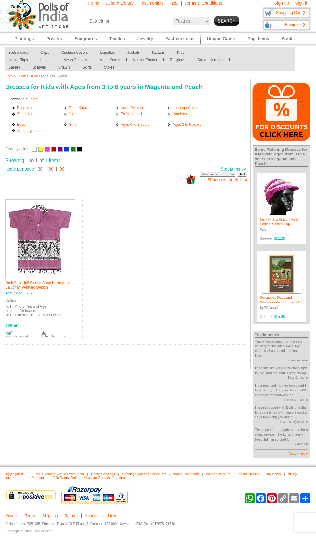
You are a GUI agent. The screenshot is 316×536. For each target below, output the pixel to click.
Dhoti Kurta (78, 108)
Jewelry (145, 38)
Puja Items (258, 38)
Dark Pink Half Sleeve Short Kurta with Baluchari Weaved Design (37, 285)
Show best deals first (227, 179)
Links (112, 515)
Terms (30, 515)
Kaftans (158, 52)
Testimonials (152, 3)
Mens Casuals (75, 60)
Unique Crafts (221, 38)
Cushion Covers (74, 52)
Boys (21, 124)
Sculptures (85, 38)
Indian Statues (248, 474)
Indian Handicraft (186, 474)
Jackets (133, 52)
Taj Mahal (273, 474)
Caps (44, 52)
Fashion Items (179, 38)
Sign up (281, 3)
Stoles (109, 67)
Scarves (39, 67)
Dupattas (107, 52)
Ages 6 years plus (31, 131)
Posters (54, 38)
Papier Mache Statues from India (59, 474)
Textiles (22, 76)
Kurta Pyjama (132, 108)
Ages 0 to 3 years (135, 124)
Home (93, 3)
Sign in (301, 3)
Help (174, 3)
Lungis (45, 60)
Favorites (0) (296, 24)
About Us (93, 515)
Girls (73, 124)
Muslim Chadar (145, 60)
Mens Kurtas (109, 60)
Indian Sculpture (218, 474)
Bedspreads (18, 52)
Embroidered (131, 114)
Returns (71, 515)
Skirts (87, 67)
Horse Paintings (103, 474)
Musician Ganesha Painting (104, 477)
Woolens (180, 114)
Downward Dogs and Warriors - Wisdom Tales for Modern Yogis (281, 302)
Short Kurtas (27, 114)
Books (288, 38)
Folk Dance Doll (64, 477)
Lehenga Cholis (185, 108)
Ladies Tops (18, 60)
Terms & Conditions (203, 3)
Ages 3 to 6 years (187, 124)
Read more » (298, 453)
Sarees (14, 67)
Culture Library (119, 3)
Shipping (50, 515)
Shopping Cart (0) (292, 12)
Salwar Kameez (210, 60)
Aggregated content (14, 475)
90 (62, 169)
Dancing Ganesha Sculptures (144, 474)
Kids (180, 52)
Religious (177, 60)
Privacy (12, 515)
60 (51, 169)
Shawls (64, 67)
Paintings (24, 38)
